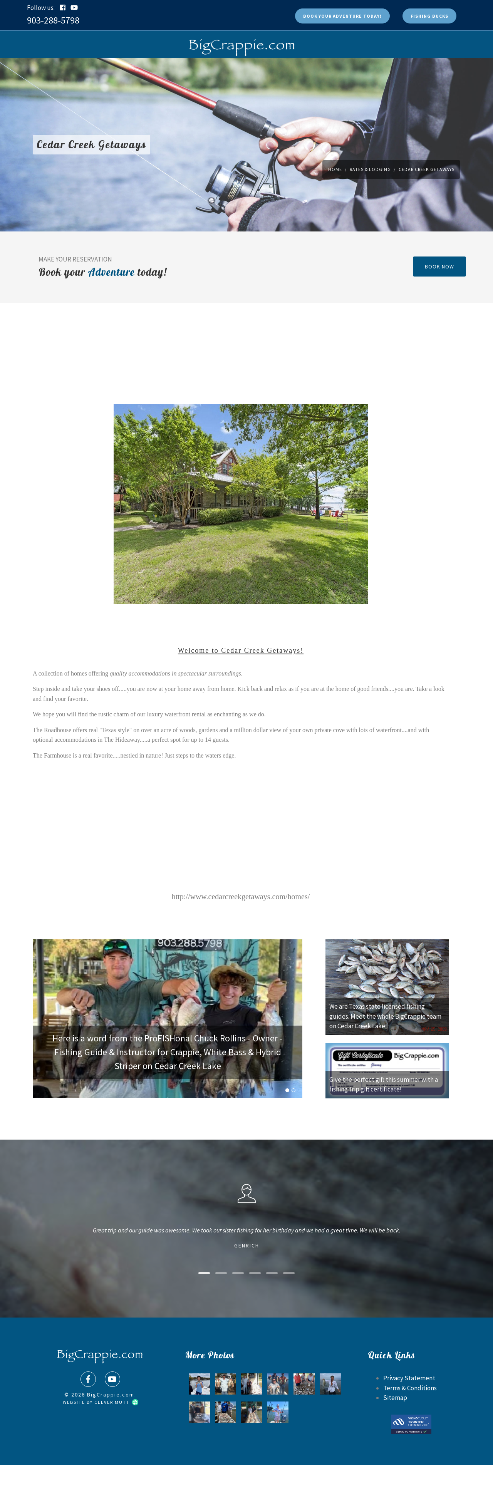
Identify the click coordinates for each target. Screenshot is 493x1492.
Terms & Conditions (410, 1415)
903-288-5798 (53, 20)
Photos (211, 71)
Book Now (128, 71)
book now (439, 293)
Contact (368, 71)
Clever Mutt (116, 1429)
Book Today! (342, 16)
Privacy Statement (409, 1405)
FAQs (183, 71)
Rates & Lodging (258, 71)
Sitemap (395, 1424)
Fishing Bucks (429, 16)
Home (335, 196)
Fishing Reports (320, 71)
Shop (158, 71)
